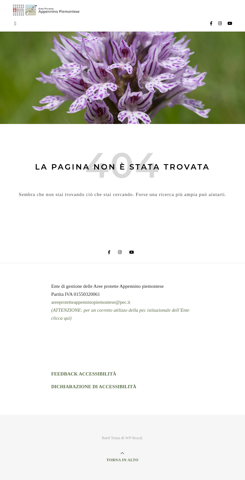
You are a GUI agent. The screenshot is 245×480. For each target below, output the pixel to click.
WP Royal (133, 437)
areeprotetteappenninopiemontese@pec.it (90, 302)
